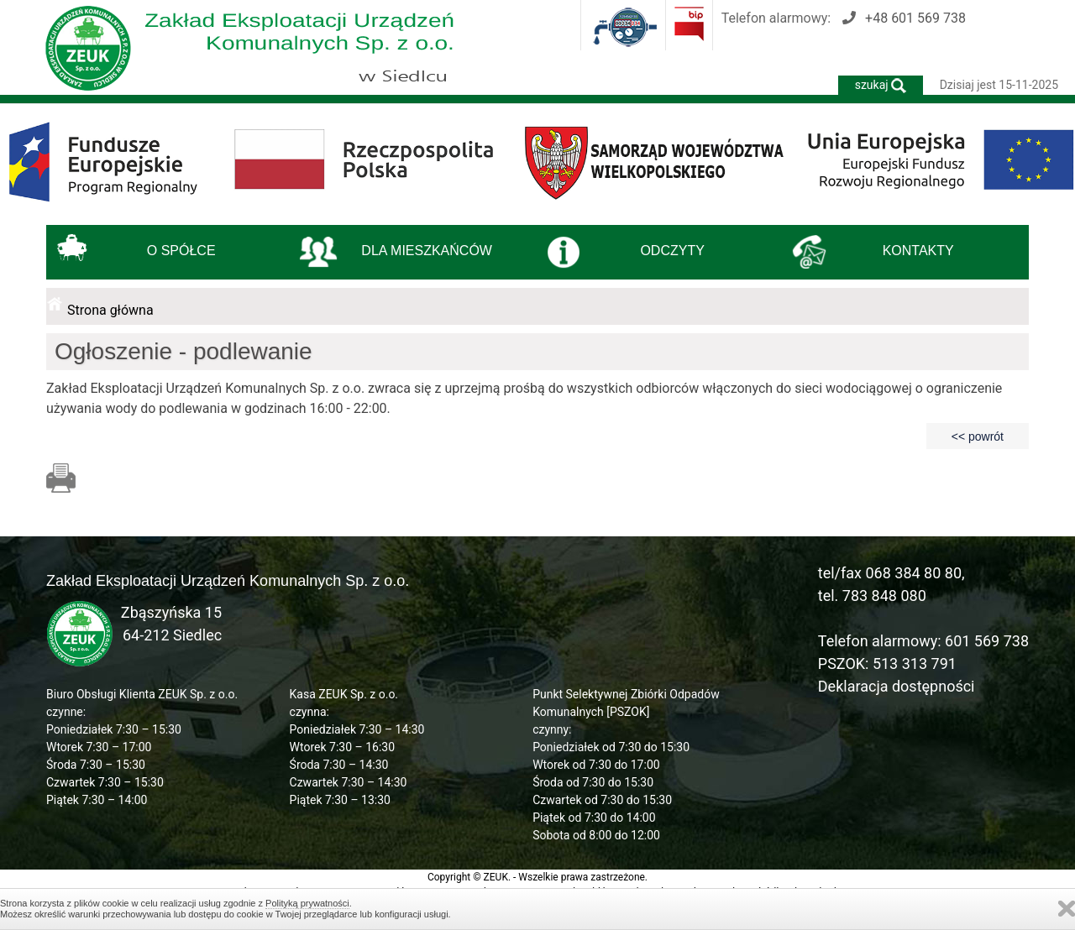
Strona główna (110, 310)
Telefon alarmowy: (843, 18)
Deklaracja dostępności (896, 686)
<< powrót (978, 436)
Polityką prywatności (307, 903)
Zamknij (1066, 909)
